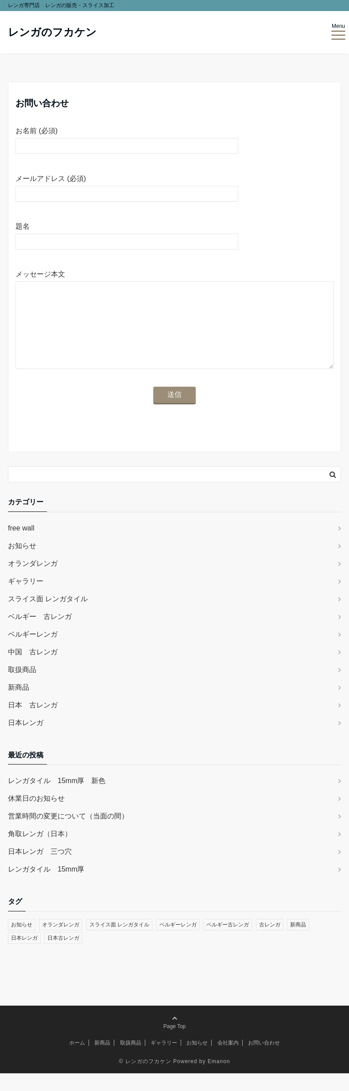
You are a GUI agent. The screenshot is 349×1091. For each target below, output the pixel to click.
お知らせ (22, 563)
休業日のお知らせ (36, 816)
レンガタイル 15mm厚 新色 (56, 798)
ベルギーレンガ (33, 652)
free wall (21, 545)
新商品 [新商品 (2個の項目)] (298, 942)
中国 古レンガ (33, 669)
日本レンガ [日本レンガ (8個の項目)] (24, 956)
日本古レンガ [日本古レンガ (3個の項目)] (63, 956)
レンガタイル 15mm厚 (46, 887)
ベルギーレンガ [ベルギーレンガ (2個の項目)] (178, 942)
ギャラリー (25, 599)
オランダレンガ (33, 581)
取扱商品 (22, 687)
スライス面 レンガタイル (48, 616)
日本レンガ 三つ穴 (40, 869)
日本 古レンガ (33, 722)
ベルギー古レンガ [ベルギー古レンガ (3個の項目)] (227, 942)
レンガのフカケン (52, 32)
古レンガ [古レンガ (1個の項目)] (269, 942)
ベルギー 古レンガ (40, 634)
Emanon (219, 1079)
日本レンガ (25, 740)
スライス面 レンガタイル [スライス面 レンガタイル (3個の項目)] (119, 942)
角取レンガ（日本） (40, 851)
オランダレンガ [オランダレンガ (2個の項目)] (60, 942)
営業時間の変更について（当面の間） (68, 833)
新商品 (18, 705)
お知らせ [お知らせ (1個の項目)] (21, 942)
